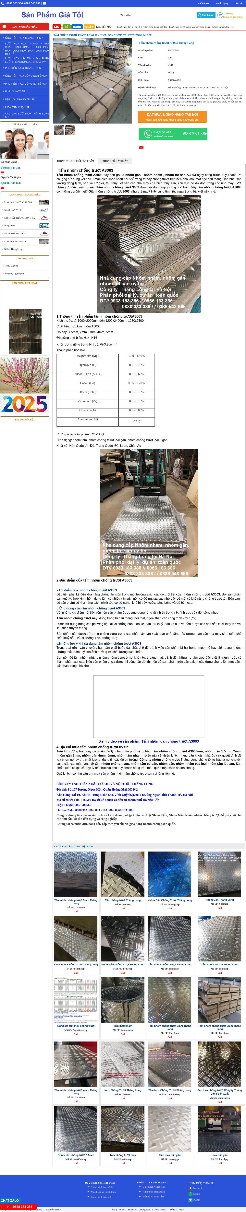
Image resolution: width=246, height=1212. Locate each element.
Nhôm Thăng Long (13, 249)
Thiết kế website (52, 1209)
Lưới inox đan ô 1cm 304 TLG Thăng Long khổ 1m (145, 27)
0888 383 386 (14, 3)
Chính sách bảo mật (101, 1196)
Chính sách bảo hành (102, 1187)
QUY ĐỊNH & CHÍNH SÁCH (100, 1183)
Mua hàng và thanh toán (103, 1191)
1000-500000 (11, 266)
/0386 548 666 (32, 3)
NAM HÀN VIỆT (12, 210)
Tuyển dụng (221, 3)
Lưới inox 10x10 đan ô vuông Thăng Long (192, 27)
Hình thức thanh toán (154, 1191)
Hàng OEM (9, 225)
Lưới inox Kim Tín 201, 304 (18, 202)
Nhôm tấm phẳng (224, 27)
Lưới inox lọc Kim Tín (15, 241)
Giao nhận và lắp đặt (154, 1186)
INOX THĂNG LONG (15, 233)
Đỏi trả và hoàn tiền (153, 1196)
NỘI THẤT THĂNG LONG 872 (19, 218)
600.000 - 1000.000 (14, 273)
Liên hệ (238, 3)
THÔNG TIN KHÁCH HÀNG (152, 1182)
